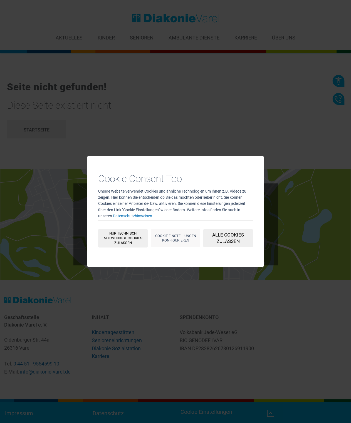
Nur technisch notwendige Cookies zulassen (123, 238)
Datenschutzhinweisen (132, 216)
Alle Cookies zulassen (228, 238)
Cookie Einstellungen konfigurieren (175, 238)
